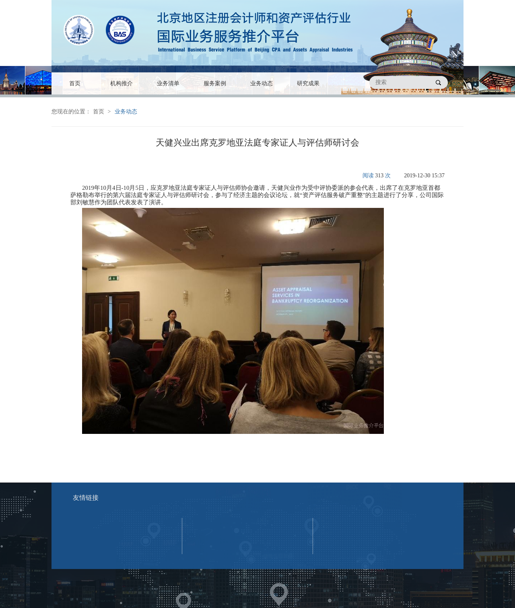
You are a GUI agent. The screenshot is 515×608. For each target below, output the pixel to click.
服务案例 (215, 83)
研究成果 (308, 83)
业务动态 (261, 83)
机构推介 (121, 83)
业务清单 (168, 83)
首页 (74, 83)
